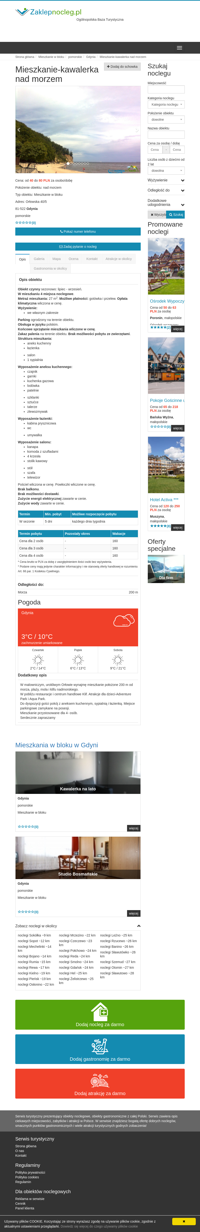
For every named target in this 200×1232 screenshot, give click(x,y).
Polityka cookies (27, 1177)
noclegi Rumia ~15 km (34, 962)
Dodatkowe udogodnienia (166, 203)
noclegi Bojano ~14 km (34, 956)
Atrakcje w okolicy (119, 259)
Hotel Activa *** (164, 499)
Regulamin (23, 1182)
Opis (22, 259)
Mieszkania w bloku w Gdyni (56, 745)
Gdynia (31, 209)
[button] (25, 129)
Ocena (73, 259)
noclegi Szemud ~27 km (118, 962)
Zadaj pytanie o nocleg (78, 246)
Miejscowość (157, 83)
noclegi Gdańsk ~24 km (76, 967)
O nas (19, 1151)
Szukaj (176, 214)
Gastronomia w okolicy (50, 268)
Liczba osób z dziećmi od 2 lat (166, 162)
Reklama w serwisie (29, 1199)
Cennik (20, 1203)
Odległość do (166, 190)
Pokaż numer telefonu (78, 231)
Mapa (56, 259)
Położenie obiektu (161, 113)
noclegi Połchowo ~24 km (77, 950)
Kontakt (91, 259)
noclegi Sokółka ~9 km (34, 935)
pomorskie (23, 216)
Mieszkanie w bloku (48, 194)
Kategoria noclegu (161, 98)
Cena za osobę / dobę (164, 143)
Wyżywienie (166, 180)
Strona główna (25, 1146)
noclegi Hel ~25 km (73, 973)
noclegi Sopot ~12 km (34, 941)
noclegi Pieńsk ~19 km (34, 979)
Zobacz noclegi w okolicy (78, 926)
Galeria (39, 259)
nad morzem (52, 187)
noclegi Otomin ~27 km (117, 967)
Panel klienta (24, 1208)
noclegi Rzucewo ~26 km (118, 941)
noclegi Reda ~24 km (74, 956)
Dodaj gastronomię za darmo (100, 1049)
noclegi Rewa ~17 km (33, 967)
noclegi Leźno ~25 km (116, 935)
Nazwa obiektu (158, 128)
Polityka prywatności (30, 1172)
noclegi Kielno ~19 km (34, 973)
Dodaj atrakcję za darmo (100, 1083)
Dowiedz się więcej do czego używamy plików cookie (99, 1226)
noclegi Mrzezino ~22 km (77, 935)
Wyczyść (158, 214)
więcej (133, 828)
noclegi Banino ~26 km (117, 946)
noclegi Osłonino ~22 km (36, 984)
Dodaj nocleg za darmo (100, 1014)
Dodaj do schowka (122, 66)
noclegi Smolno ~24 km (76, 962)
